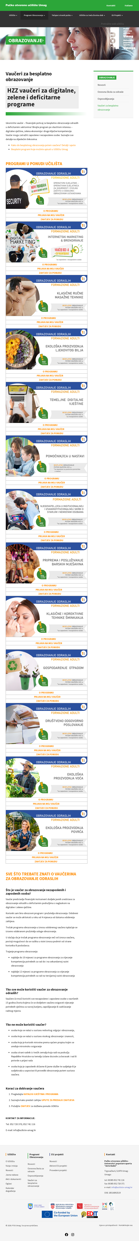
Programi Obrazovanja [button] (34, 15)
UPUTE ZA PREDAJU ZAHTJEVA (58, 1100)
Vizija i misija (12, 1165)
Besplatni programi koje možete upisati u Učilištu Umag (39, 149)
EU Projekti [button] (117, 15)
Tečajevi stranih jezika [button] (62, 15)
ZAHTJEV (25, 1106)
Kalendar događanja (10, 1189)
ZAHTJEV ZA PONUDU (52, 219)
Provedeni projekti (58, 1170)
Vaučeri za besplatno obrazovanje (33, 1183)
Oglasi (9, 1183)
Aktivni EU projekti (58, 1165)
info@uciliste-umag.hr (121, 1187)
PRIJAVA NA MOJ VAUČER (51, 215)
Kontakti (111, 5)
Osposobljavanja (106, 98)
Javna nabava (12, 1174)
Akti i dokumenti (13, 1179)
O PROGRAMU (50, 210)
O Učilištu (10, 1161)
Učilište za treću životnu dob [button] (92, 15)
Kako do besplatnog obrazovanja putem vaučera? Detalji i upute (43, 145)
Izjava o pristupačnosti (108, 1225)
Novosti (102, 84)
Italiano (129, 5)
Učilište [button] (13, 15)
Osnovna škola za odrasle (110, 91)
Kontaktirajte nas (126, 1225)
